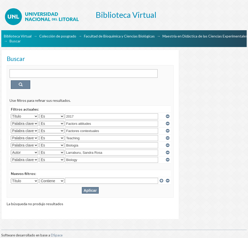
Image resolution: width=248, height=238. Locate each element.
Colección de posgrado (57, 36)
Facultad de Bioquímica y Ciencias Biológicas (119, 36)
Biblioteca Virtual (18, 36)
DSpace (57, 235)
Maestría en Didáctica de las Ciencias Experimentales (205, 36)
